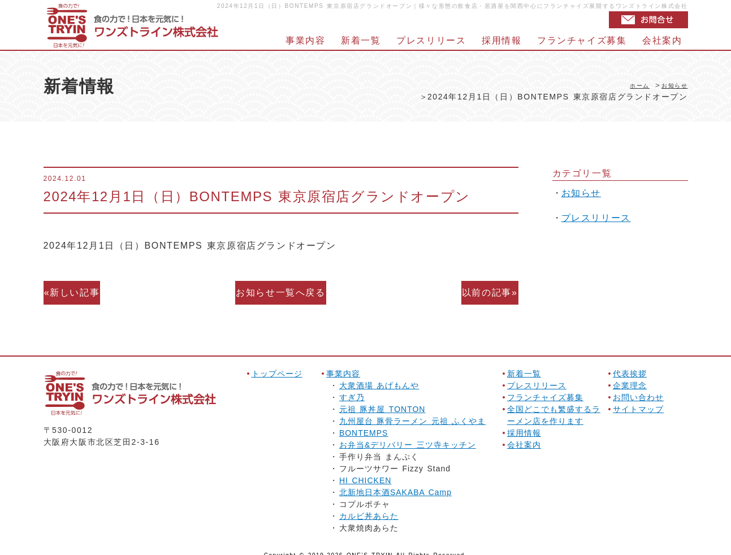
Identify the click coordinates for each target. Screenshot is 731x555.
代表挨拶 (630, 363)
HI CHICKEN (365, 470)
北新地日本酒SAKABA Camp (395, 482)
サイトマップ (638, 399)
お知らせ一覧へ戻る (280, 287)
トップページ (277, 363)
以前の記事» (485, 287)
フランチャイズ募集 (581, 40)
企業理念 (630, 375)
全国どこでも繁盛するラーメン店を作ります (553, 404)
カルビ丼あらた (369, 505)
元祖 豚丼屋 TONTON (382, 399)
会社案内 (662, 40)
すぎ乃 (352, 387)
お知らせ (669, 84)
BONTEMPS (363, 422)
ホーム (627, 84)
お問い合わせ (638, 387)
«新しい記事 (77, 287)
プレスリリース (431, 40)
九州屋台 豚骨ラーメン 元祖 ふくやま (412, 410)
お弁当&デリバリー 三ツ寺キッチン (407, 434)
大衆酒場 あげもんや (379, 375)
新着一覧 (360, 40)
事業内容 (305, 40)
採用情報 (501, 40)
